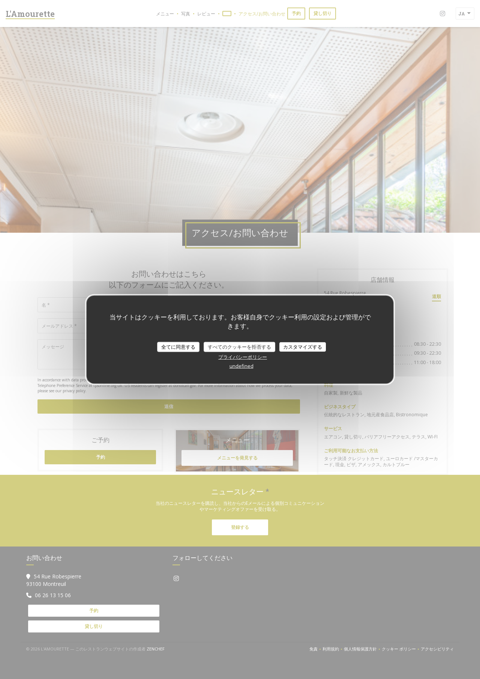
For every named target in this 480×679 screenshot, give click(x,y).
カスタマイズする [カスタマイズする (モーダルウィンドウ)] (302, 346)
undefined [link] (242, 366)
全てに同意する (178, 346)
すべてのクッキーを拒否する (239, 346)
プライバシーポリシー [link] (242, 357)
